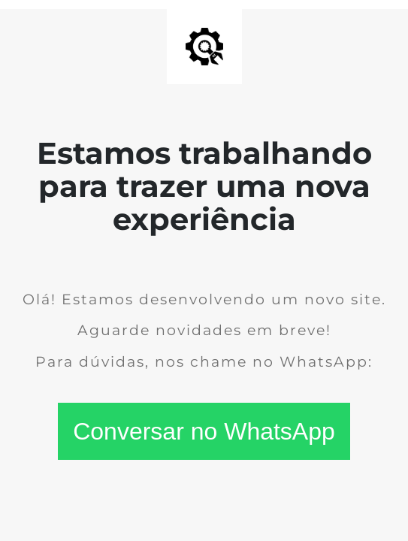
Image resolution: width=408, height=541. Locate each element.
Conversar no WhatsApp (204, 431)
